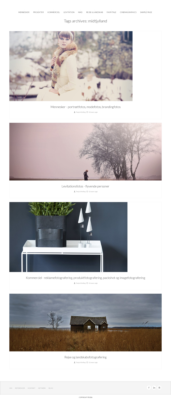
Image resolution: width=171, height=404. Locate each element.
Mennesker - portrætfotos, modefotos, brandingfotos (85, 107)
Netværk (42, 388)
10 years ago (92, 112)
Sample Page (146, 12)
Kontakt (31, 388)
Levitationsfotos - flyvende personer (85, 186)
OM (10, 388)
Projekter (38, 12)
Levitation (69, 12)
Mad (80, 12)
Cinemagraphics (128, 12)
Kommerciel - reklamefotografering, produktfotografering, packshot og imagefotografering (85, 278)
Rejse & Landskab (94, 12)
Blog (51, 388)
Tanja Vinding (79, 112)
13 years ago (92, 191)
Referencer (20, 388)
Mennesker (23, 12)
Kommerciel (53, 12)
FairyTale (111, 12)
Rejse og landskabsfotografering (85, 357)
